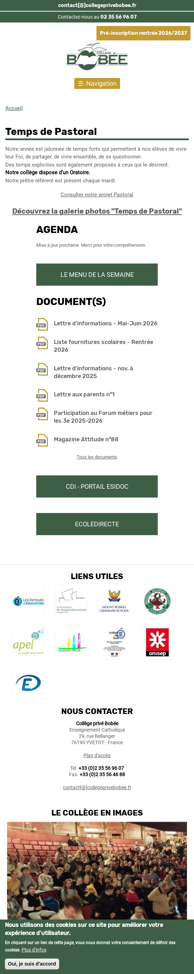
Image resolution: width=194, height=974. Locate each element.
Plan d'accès (97, 755)
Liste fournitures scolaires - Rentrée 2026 (103, 346)
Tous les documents (97, 457)
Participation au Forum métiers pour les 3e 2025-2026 (103, 417)
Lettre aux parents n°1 (84, 394)
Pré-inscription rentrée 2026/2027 (143, 33)
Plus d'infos (33, 953)
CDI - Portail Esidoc (97, 486)
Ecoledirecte (97, 524)
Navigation (101, 83)
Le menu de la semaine (97, 274)
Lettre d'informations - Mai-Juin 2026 (105, 323)
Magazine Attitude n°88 (86, 439)
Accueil (14, 108)
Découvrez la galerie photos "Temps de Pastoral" (97, 211)
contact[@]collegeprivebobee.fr (97, 5)
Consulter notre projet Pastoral (97, 194)
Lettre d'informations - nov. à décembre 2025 (93, 372)
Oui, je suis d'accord (32, 967)
